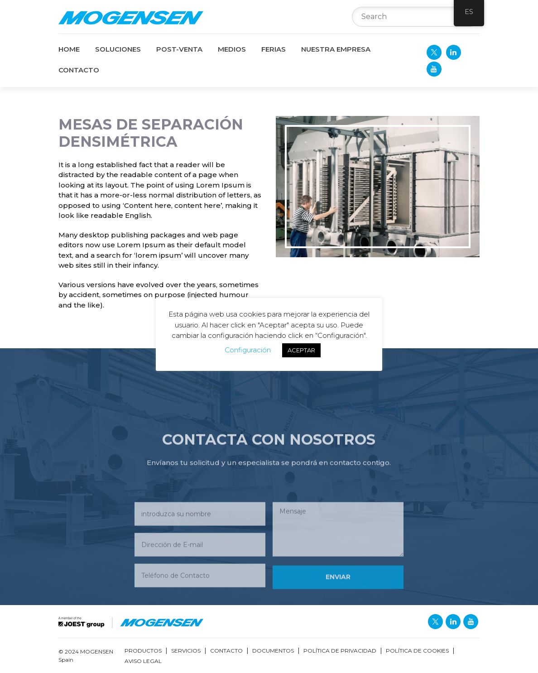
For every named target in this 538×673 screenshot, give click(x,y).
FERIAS (273, 49)
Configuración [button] (248, 350)
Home (69, 49)
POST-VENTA (179, 49)
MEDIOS (232, 49)
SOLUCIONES (118, 49)
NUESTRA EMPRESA (335, 49)
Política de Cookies (417, 650)
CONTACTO (78, 70)
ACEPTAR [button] (301, 350)
